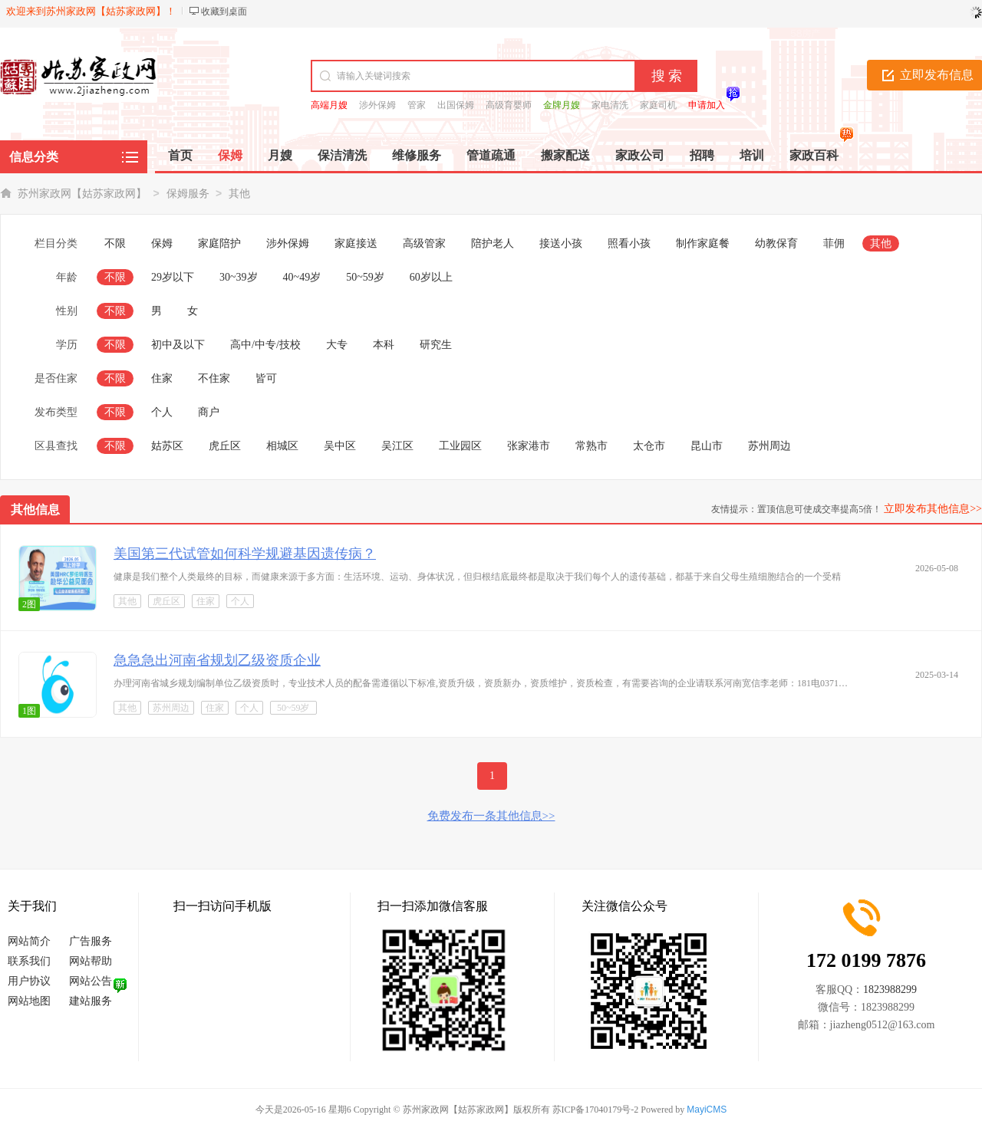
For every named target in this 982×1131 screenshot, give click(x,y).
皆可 (266, 378)
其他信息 (35, 509)
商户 (208, 412)
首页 (180, 155)
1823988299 (890, 989)
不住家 (214, 378)
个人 (162, 412)
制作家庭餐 (703, 243)
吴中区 (340, 446)
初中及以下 (178, 344)
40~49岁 (302, 277)
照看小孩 (629, 243)
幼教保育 (776, 243)
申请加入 (706, 105)
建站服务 (90, 1001)
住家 (162, 378)
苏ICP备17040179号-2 (595, 1109)
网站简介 (29, 941)
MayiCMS (707, 1109)
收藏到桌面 (224, 11)
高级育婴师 (509, 105)
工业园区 (460, 446)
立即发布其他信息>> (933, 509)
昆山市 (706, 446)
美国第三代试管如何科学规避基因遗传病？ (245, 553)
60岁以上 (431, 277)
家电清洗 (610, 105)
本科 (383, 344)
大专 (337, 344)
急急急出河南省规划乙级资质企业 (217, 660)
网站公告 (90, 981)
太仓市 (649, 446)
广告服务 (90, 941)
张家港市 (528, 446)
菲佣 (834, 243)
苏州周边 (769, 446)
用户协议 (29, 981)
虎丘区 (225, 446)
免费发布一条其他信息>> (491, 816)
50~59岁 (365, 277)
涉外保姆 (377, 105)
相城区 (282, 446)
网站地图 (29, 1001)
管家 (416, 105)
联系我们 (29, 961)
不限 (115, 243)
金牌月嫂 (561, 105)
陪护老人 (492, 243)
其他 (239, 193)
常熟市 (591, 446)
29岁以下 (172, 277)
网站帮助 (90, 961)
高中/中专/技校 (265, 344)
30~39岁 (238, 277)
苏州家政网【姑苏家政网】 (82, 193)
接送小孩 (560, 243)
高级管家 (424, 243)
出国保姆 (455, 105)
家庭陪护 (219, 243)
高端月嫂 (329, 105)
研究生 (436, 344)
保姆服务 (187, 193)
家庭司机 (658, 105)
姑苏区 (167, 446)
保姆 (162, 243)
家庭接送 (355, 243)
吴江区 (397, 446)
